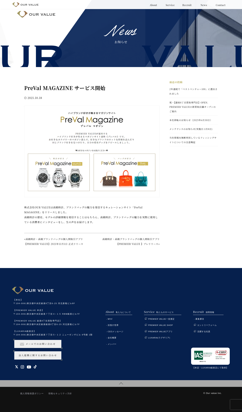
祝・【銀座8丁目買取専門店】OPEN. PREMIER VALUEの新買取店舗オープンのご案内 (192, 107)
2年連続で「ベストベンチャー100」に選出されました (193, 91)
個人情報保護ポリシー (32, 393)
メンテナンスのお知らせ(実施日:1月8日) (191, 129)
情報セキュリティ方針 (60, 393)
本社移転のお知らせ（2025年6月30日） (190, 120)
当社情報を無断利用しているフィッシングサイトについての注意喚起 (193, 140)
